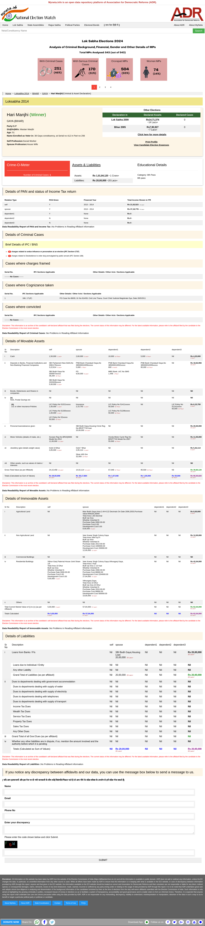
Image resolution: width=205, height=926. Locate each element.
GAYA (45, 93)
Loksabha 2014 (21, 93)
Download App (135, 922)
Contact (57, 903)
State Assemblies (35, 25)
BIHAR (35, 93)
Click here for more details (152, 134)
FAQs (83, 903)
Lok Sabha (18, 25)
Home (5, 25)
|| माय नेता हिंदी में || (112, 25)
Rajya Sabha (54, 25)
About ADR (179, 25)
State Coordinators (42, 903)
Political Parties (72, 25)
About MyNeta (196, 25)
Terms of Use (71, 903)
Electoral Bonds (91, 25)
